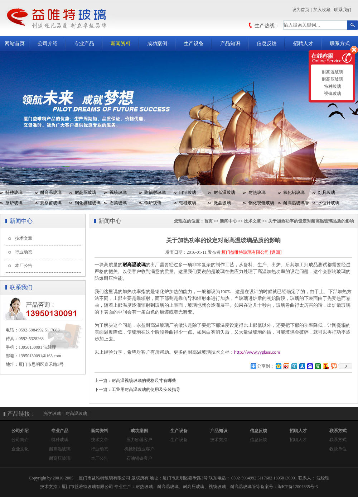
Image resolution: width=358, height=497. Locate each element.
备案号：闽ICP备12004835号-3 (289, 486)
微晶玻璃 (222, 202)
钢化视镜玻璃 (261, 202)
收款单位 (338, 448)
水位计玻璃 (328, 202)
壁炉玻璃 (14, 202)
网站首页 (15, 43)
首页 (208, 221)
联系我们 (342, 9)
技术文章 (23, 238)
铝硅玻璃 (187, 202)
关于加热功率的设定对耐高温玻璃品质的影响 (311, 221)
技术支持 (218, 439)
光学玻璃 (52, 413)
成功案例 (157, 43)
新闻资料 (121, 43)
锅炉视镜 (152, 202)
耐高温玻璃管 (296, 202)
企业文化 (20, 448)
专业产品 (84, 43)
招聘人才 (303, 43)
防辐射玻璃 (155, 192)
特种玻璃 (14, 192)
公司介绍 (48, 43)
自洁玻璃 (187, 192)
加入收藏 (321, 9)
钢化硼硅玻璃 (88, 202)
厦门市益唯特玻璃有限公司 (87, 486)
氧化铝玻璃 (294, 192)
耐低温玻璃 (224, 192)
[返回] (275, 252)
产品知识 (230, 43)
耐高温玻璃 (51, 192)
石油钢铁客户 (139, 458)
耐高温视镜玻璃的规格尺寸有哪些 (144, 380)
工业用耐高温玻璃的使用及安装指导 (146, 389)
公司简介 (20, 439)
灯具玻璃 (326, 192)
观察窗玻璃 (51, 202)
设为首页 (300, 9)
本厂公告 (23, 265)
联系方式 (340, 43)
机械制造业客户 (139, 448)
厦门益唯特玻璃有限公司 (245, 252)
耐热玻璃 (257, 192)
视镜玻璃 (118, 192)
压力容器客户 (139, 439)
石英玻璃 (118, 202)
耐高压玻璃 (85, 192)
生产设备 (194, 43)
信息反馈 (267, 43)
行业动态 (23, 251)
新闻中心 (228, 221)
